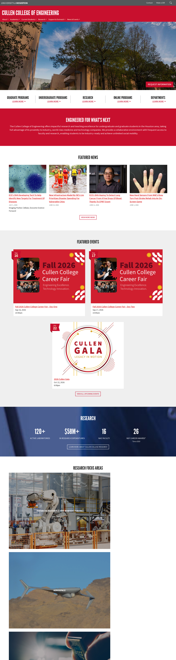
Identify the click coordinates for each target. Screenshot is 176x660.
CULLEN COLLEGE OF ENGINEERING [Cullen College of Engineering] (30, 13)
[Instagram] (32, 636)
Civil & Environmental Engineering (142, 468)
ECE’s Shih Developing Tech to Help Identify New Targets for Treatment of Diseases (27, 198)
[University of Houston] (14, 3)
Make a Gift (160, 3)
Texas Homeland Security (101, 656)
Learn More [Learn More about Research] (88, 101)
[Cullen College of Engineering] (88, 71)
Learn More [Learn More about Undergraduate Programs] (53, 101)
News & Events (73, 19)
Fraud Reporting (121, 656)
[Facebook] (19, 636)
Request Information (159, 84)
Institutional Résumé (34, 658)
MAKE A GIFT (142, 625)
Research (41, 19)
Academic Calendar (50, 656)
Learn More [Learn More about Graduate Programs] (18, 101)
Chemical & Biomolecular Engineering (88, 468)
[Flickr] (28, 636)
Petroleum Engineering (88, 604)
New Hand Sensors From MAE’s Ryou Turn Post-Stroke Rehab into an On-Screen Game (146, 198)
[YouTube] (41, 636)
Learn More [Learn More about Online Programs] (123, 101)
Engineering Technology (88, 512)
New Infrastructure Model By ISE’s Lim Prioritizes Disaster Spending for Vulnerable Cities (66, 198)
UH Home (39, 656)
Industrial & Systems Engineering (34, 560)
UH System (80, 656)
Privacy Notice (166, 656)
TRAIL (113, 656)
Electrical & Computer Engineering (34, 512)
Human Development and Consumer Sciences (142, 514)
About (4, 19)
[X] (23, 636)
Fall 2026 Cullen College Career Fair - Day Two (87, 288)
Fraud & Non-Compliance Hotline (139, 656)
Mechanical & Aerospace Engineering (141, 560)
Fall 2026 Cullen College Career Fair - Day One (33, 288)
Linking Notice (155, 656)
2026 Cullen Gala (127, 288)
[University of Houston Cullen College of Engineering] (30, 627)
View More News (88, 217)
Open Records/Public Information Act (13, 658)
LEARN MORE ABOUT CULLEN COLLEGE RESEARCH (88, 356)
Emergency (72, 656)
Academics (14, 19)
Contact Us (64, 645)
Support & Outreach (56, 19)
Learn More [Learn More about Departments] (158, 101)
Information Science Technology (88, 560)
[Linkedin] (36, 636)
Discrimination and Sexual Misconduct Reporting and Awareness (110, 658)
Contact (149, 3)
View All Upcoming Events (88, 303)
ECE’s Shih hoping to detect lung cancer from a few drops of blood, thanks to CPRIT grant (105, 198)
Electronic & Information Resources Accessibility (72, 658)
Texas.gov (88, 656)
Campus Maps (62, 656)
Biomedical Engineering (34, 468)
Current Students (28, 19)
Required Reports (48, 658)
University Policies (139, 658)
